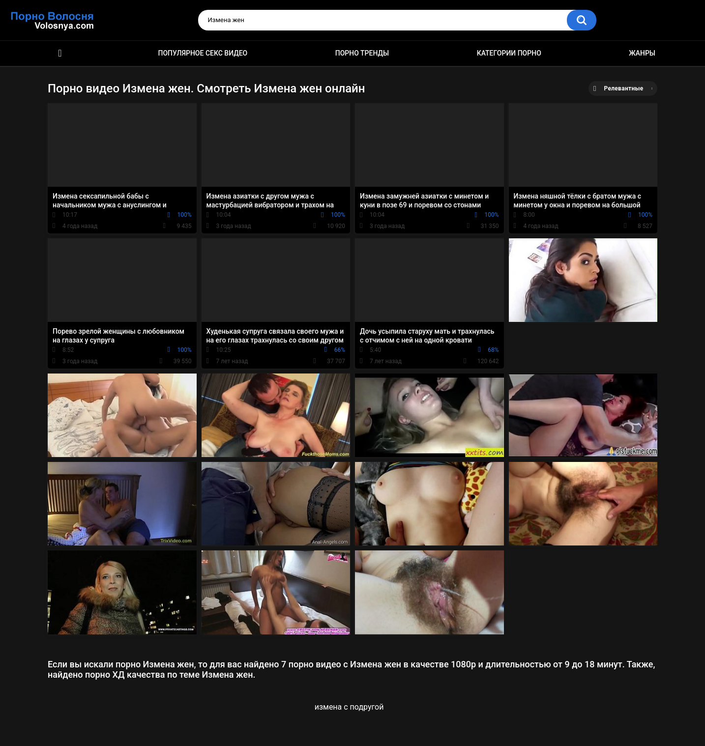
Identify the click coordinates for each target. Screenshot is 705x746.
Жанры (642, 53)
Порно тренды (362, 53)
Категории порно (509, 53)
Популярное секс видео (203, 53)
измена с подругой (349, 707)
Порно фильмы (60, 53)
